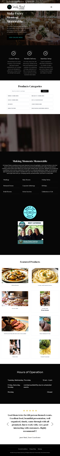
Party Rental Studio (45, 452)
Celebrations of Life (47, 192)
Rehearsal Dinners (8, 186)
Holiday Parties (46, 180)
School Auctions (27, 192)
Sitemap (40, 449)
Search (45, 91)
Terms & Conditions (23, 449)
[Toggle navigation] (51, 7)
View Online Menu (16, 37)
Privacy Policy (32, 449)
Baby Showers (26, 180)
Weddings (6, 180)
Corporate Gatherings (29, 186)
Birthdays (44, 186)
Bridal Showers (7, 192)
